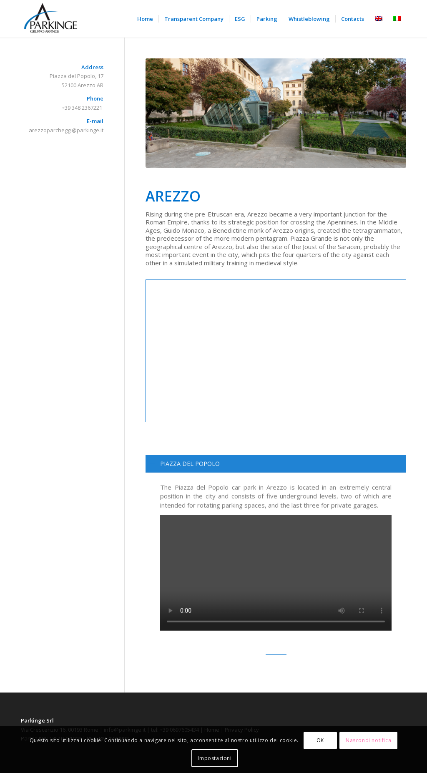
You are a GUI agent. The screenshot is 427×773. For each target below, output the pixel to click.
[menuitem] (145, 19)
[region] (276, 578)
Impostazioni (214, 758)
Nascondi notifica (368, 740)
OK (320, 740)
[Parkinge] (51, 19)
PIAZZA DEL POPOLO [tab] (185, 484)
